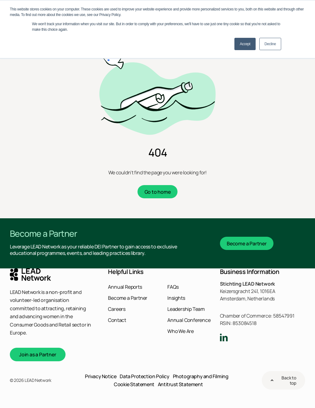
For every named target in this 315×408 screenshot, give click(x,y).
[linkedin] (224, 337)
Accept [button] (245, 44)
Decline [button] (270, 44)
